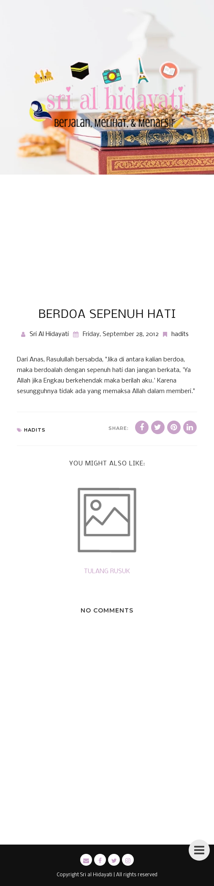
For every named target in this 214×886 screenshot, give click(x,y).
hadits (180, 334)
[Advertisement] (107, 245)
